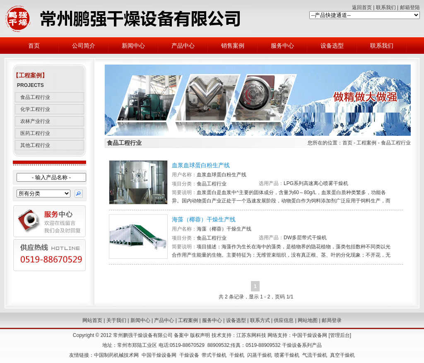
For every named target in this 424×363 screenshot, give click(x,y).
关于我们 (116, 320)
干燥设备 (189, 355)
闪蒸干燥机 (259, 355)
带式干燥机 (214, 355)
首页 (34, 45)
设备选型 (332, 45)
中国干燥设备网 (309, 335)
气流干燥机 (314, 355)
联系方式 (260, 320)
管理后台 (340, 335)
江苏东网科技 (251, 335)
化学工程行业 (35, 109)
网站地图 (308, 320)
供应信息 (284, 320)
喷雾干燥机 (287, 355)
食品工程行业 (35, 97)
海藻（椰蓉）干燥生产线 (204, 219)
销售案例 (232, 45)
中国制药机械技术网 (116, 355)
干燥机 (236, 355)
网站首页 (92, 320)
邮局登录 (332, 320)
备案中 (181, 335)
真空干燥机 (342, 355)
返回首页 (362, 7)
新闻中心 (133, 45)
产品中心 (183, 45)
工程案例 (188, 320)
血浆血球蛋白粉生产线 (201, 165)
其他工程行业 (35, 145)
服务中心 (282, 45)
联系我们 (386, 7)
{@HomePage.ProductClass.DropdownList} (43, 193)
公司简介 (83, 45)
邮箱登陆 (410, 7)
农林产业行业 (35, 121)
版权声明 (200, 335)
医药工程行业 (35, 133)
